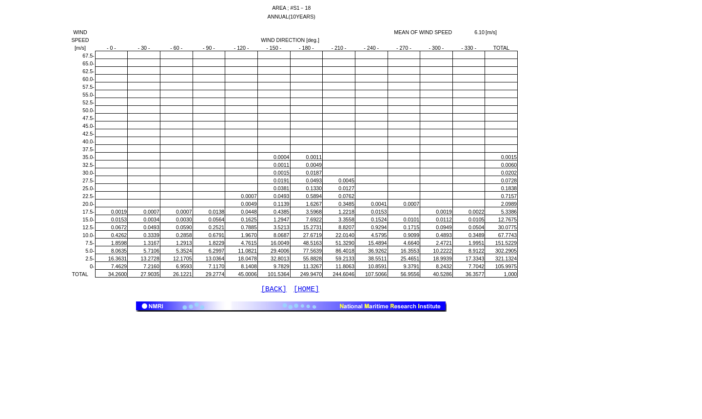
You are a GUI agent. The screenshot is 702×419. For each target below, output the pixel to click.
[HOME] (306, 290)
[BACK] (274, 290)
